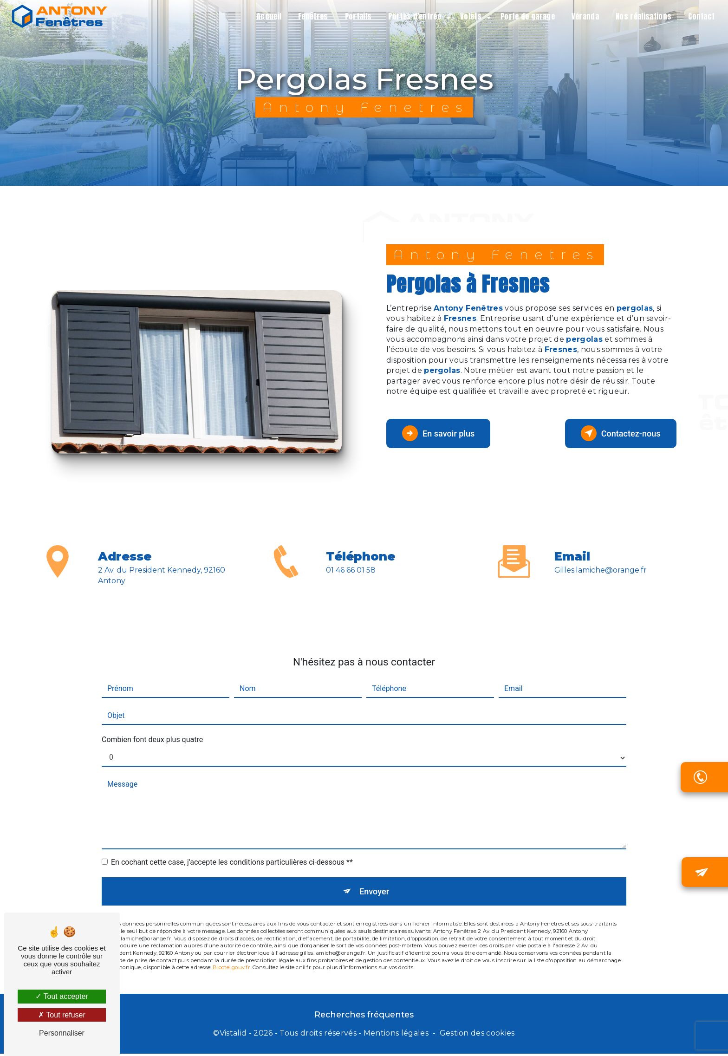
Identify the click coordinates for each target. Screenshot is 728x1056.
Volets (468, 16)
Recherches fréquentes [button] (364, 1017)
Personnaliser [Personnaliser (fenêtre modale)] (61, 1033)
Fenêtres (311, 16)
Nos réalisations (641, 16)
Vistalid (233, 1035)
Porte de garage (525, 16)
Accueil (266, 16)
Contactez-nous (615, 433)
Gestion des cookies (477, 1035)
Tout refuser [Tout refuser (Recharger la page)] (61, 1015)
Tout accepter (61, 996)
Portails (355, 16)
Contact (699, 16)
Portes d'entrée (412, 16)
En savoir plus (443, 433)
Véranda (582, 16)
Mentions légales (396, 1035)
